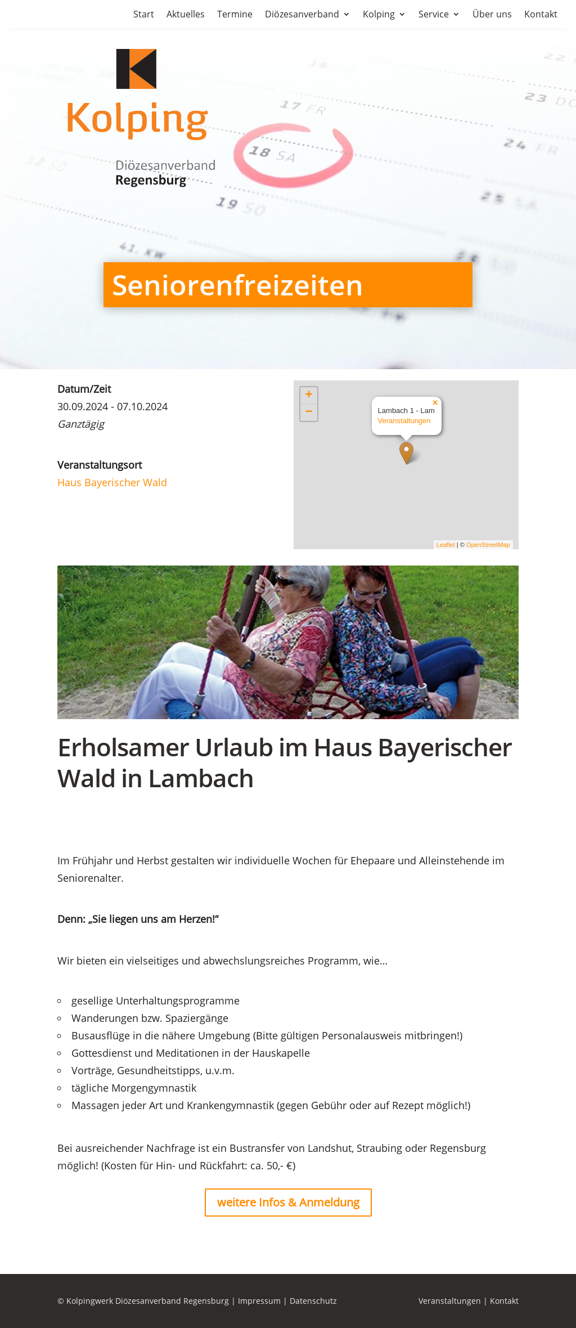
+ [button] (308, 395)
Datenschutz (313, 1300)
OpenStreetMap (488, 544)
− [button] (308, 412)
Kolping (379, 15)
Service (433, 15)
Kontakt (540, 15)
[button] (25, 1303)
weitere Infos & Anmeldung (288, 1202)
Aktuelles (185, 15)
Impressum (259, 1300)
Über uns (492, 15)
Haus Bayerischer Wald (112, 482)
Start (143, 15)
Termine (235, 15)
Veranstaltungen (404, 420)
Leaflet (445, 544)
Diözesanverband (302, 15)
